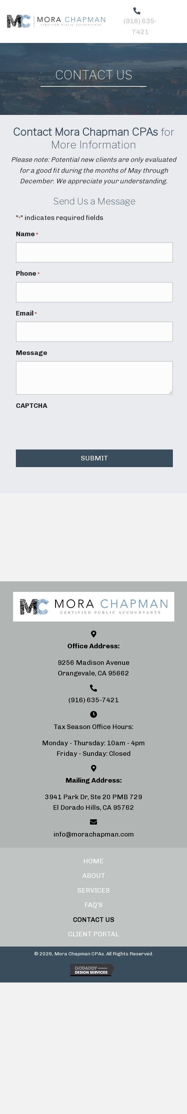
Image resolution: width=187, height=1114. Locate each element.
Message (31, 353)
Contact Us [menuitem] (93, 920)
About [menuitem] (93, 875)
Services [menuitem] (93, 890)
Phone (28, 273)
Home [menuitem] (93, 861)
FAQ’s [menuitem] (93, 905)
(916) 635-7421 (93, 700)
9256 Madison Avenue (93, 663)
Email (26, 313)
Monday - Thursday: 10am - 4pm (93, 743)
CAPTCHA (31, 406)
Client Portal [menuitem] (93, 934)
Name (27, 234)
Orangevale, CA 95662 (93, 673)
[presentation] (69, 428)
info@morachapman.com (93, 834)
